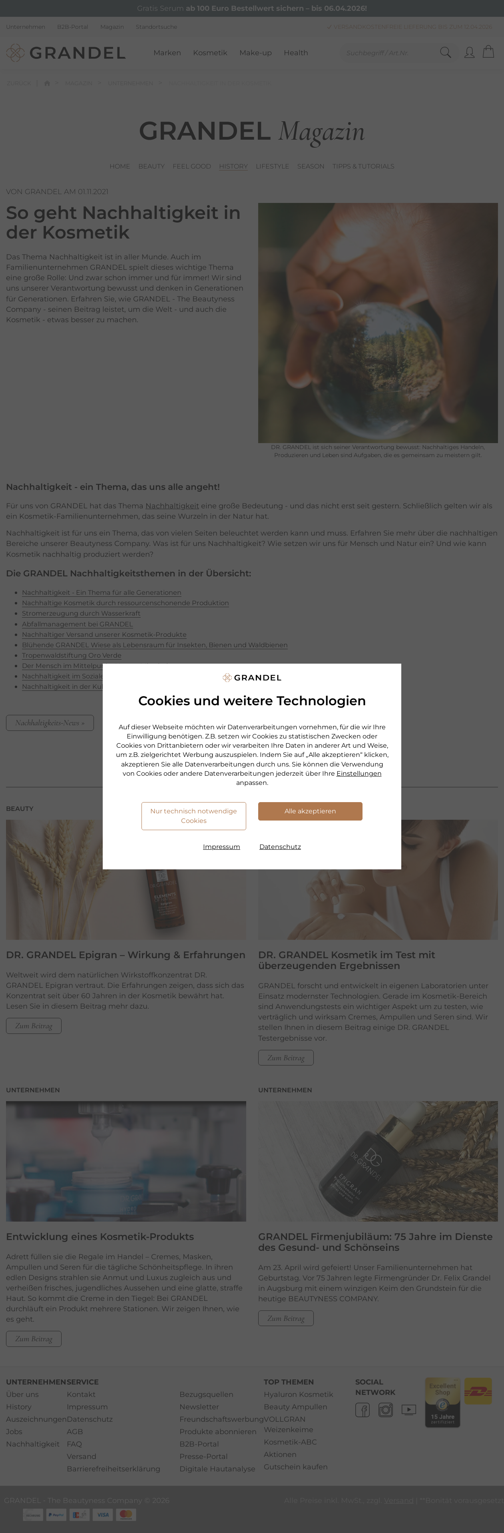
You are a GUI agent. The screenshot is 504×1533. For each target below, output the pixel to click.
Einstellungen (359, 773)
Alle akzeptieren (310, 811)
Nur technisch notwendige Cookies (193, 816)
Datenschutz (280, 847)
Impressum (221, 847)
